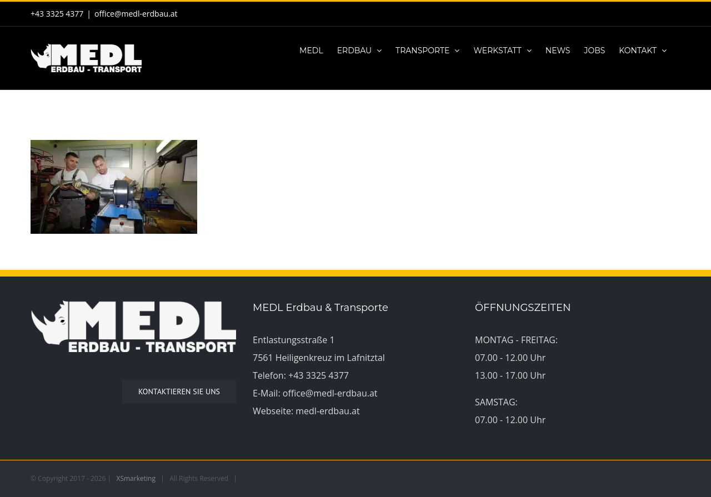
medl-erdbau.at (327, 411)
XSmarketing (136, 478)
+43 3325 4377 (318, 375)
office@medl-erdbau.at (135, 13)
